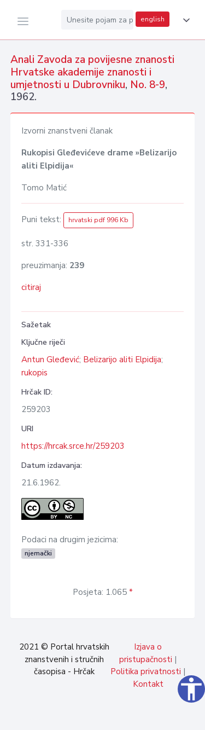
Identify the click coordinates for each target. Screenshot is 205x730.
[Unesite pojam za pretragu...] (97, 19)
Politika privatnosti (145, 671)
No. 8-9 (147, 85)
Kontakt (148, 684)
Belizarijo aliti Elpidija (122, 359)
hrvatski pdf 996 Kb (98, 220)
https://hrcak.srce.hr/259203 (73, 446)
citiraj (31, 287)
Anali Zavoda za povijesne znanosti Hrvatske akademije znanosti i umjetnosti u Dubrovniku (92, 72)
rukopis (34, 372)
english (152, 19)
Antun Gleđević (50, 359)
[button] (184, 20)
